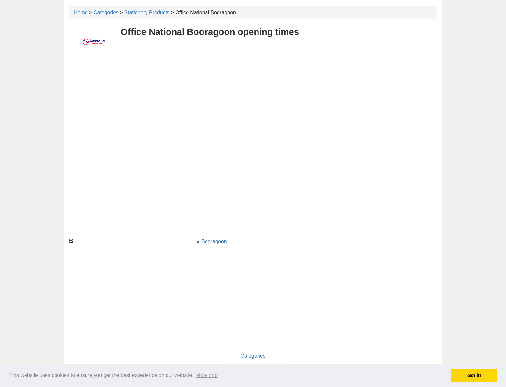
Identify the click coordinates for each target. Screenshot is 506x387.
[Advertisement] (253, 102)
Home (81, 12)
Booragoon (214, 241)
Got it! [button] (474, 375)
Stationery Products (147, 12)
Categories (106, 12)
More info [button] (207, 375)
